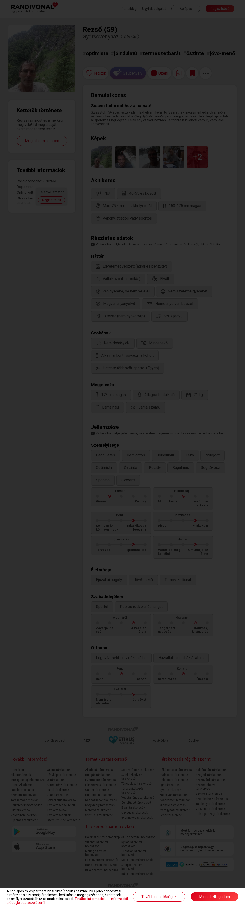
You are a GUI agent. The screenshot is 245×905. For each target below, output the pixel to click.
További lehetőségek (159, 896)
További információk (90, 899)
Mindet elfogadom (214, 896)
